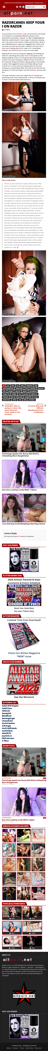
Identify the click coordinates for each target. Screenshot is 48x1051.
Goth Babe (33, 388)
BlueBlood (6, 715)
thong (25, 400)
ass (17, 385)
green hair (41, 388)
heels (4, 391)
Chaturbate (7, 720)
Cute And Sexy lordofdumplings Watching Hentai (23, 524)
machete (25, 391)
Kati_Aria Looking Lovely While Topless (19, 490)
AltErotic (6, 710)
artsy (12, 385)
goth (26, 388)
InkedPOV (6, 733)
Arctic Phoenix (9, 784)
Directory (38, 1048)
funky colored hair (8, 388)
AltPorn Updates (10, 19)
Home (3, 19)
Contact (15, 1048)
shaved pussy (6, 400)
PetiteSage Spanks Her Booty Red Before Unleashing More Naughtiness (20, 455)
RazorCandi (28, 397)
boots (22, 385)
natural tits (6, 394)
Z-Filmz (5, 740)
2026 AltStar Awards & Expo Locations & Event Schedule (24, 581)
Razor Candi (22, 34)
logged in (16, 536)
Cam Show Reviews (6, 778)
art (8, 385)
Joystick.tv (7, 735)
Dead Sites (29, 1048)
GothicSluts (7, 730)
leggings (10, 391)
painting (14, 394)
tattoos (14, 400)
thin (20, 400)
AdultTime (7, 708)
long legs (17, 391)
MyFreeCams (8, 738)
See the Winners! (24, 681)
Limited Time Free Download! (24, 620)
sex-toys (35, 397)
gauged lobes (19, 388)
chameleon (29, 385)
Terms (22, 1048)
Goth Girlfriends (9, 728)
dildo (35, 385)
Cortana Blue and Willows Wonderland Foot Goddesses (35, 408)
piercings (5, 397)
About (9, 1048)
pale (20, 394)
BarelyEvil (6, 713)
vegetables (32, 400)
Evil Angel (6, 725)
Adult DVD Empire (10, 705)
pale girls (26, 394)
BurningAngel (8, 718)
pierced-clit (34, 394)
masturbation (33, 391)
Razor (15, 44)
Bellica (8, 30)
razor (12, 397)
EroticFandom (8, 723)
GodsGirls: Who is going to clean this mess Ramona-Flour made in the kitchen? (13, 409)
